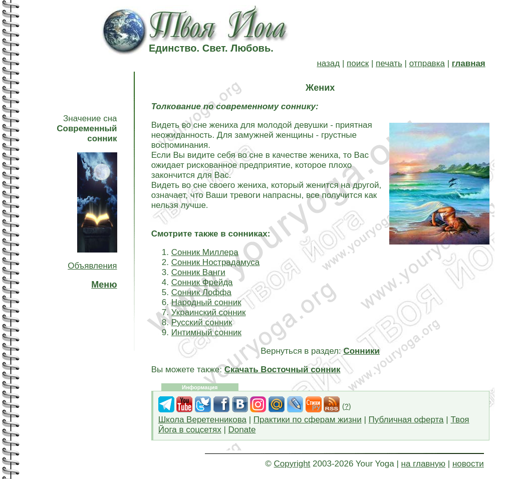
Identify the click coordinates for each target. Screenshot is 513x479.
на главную (423, 463)
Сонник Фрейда (202, 282)
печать (389, 63)
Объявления (92, 266)
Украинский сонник (208, 312)
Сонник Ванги (198, 272)
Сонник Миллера (204, 252)
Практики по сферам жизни (307, 419)
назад (328, 63)
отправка (427, 63)
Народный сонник (206, 302)
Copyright (292, 463)
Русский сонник (201, 322)
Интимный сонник (206, 332)
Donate (242, 429)
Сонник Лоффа (201, 292)
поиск (358, 63)
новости (468, 463)
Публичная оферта (406, 419)
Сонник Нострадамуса (215, 262)
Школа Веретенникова (202, 419)
